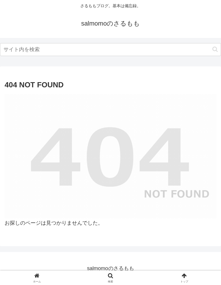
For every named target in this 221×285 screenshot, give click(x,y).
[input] (110, 49)
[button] (215, 49)
